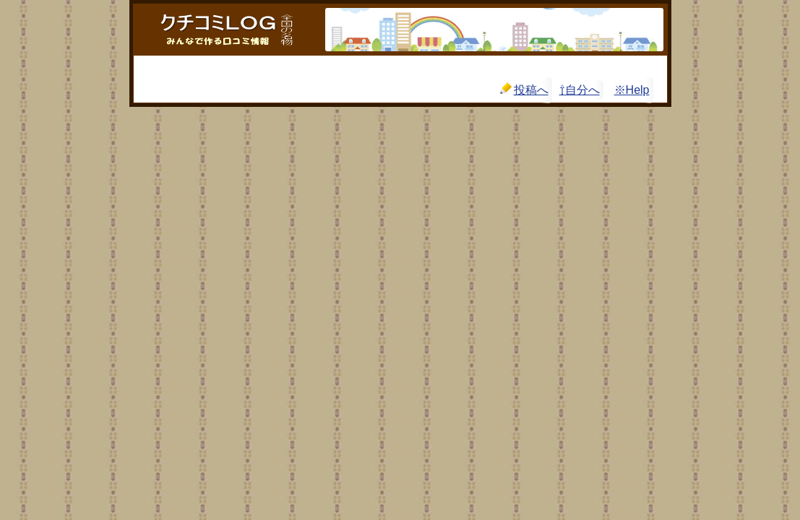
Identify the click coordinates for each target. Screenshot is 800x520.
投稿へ (524, 89)
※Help (632, 90)
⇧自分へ (579, 90)
